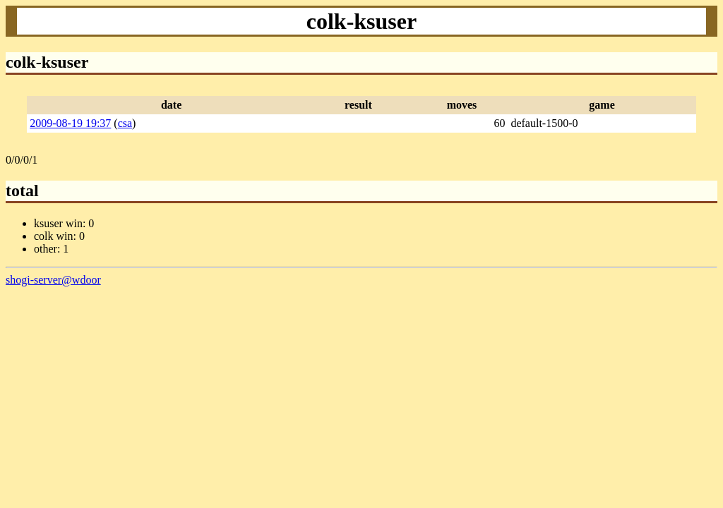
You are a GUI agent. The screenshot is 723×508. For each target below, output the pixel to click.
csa (125, 123)
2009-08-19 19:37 (70, 123)
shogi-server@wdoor (53, 280)
